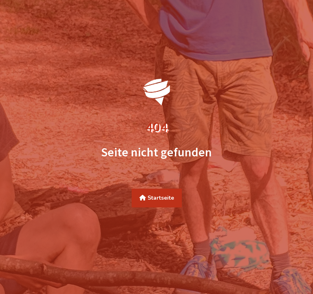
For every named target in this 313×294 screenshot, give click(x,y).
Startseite (156, 198)
